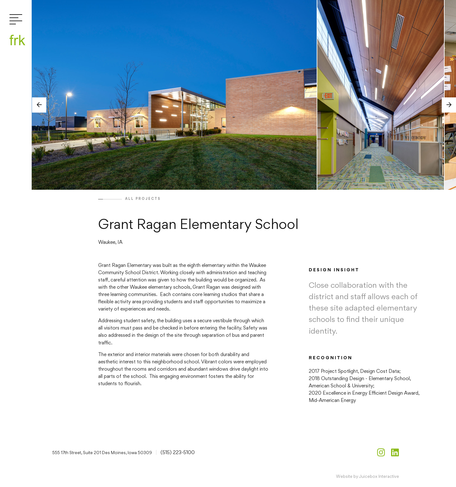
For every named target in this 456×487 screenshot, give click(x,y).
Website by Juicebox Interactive (367, 476)
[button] (39, 105)
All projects (143, 198)
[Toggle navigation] (16, 19)
